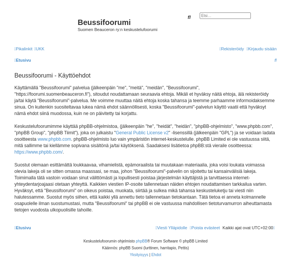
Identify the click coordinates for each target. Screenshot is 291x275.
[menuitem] (39, 48)
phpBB (141, 241)
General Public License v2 (142, 132)
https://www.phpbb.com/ (38, 152)
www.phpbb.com (54, 139)
